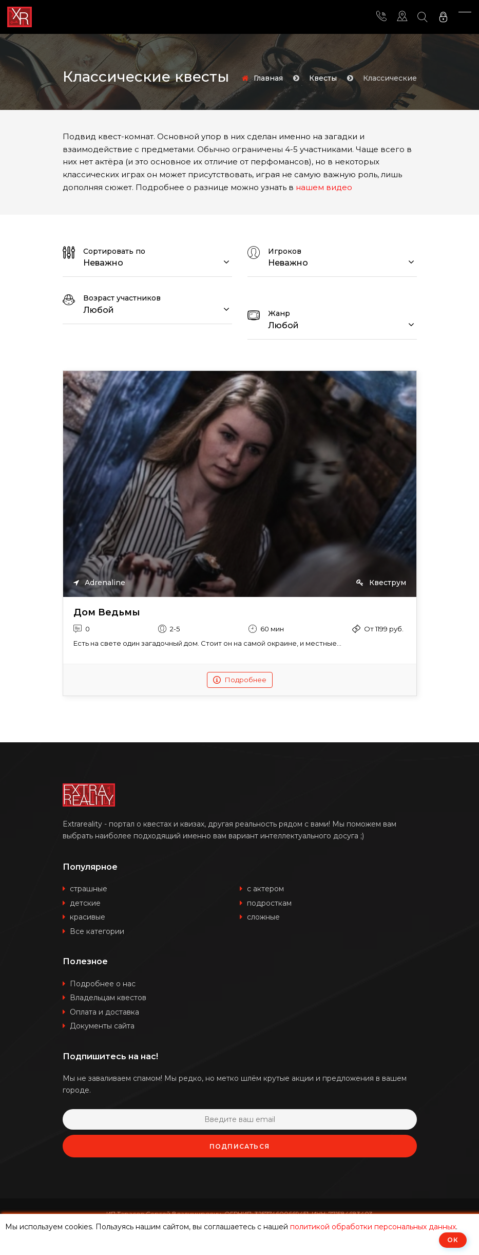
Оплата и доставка (104, 1012)
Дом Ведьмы (106, 612)
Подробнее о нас (103, 983)
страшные (88, 888)
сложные (263, 917)
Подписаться (239, 1146)
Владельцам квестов (108, 997)
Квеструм (381, 582)
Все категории (97, 931)
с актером (265, 888)
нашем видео (324, 187)
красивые (87, 917)
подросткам (269, 903)
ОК (452, 1240)
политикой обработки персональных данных (373, 1226)
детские (85, 903)
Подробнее (239, 680)
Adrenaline (99, 582)
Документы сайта (102, 1026)
